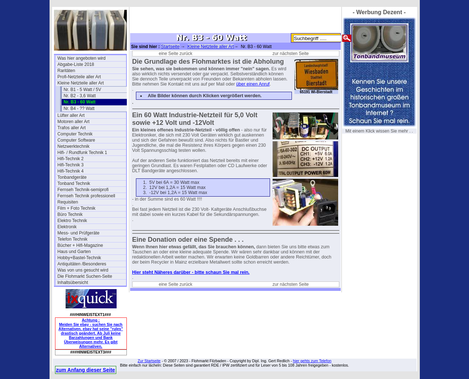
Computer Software (76, 140)
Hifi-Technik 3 (71, 164)
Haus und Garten (74, 251)
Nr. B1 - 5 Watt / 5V (82, 89)
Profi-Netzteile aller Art (79, 76)
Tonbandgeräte (72, 177)
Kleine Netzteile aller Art (81, 83)
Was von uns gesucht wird (83, 270)
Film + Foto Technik (76, 208)
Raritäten (66, 70)
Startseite (170, 46)
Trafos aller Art (72, 127)
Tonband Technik (74, 183)
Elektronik (67, 226)
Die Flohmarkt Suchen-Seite (85, 276)
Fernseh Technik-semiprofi (83, 189)
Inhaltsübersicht (73, 282)
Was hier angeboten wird (82, 58)
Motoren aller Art (74, 121)
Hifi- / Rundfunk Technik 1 (83, 152)
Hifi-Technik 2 (71, 158)
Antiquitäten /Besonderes (82, 264)
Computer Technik (75, 134)
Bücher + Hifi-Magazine (80, 245)
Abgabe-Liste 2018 (76, 64)
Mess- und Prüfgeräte (78, 233)
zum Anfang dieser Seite (85, 370)
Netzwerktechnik (74, 146)
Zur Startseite (149, 361)
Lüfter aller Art (71, 115)
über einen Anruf (253, 84)
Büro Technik (70, 214)
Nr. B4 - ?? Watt (79, 108)
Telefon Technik (73, 239)
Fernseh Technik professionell (87, 195)
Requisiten (68, 202)
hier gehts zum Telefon (312, 361)
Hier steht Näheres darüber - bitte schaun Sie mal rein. (191, 272)
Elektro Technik (72, 220)
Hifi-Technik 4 (71, 171)
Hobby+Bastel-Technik (79, 257)
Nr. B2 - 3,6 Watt (80, 95)
